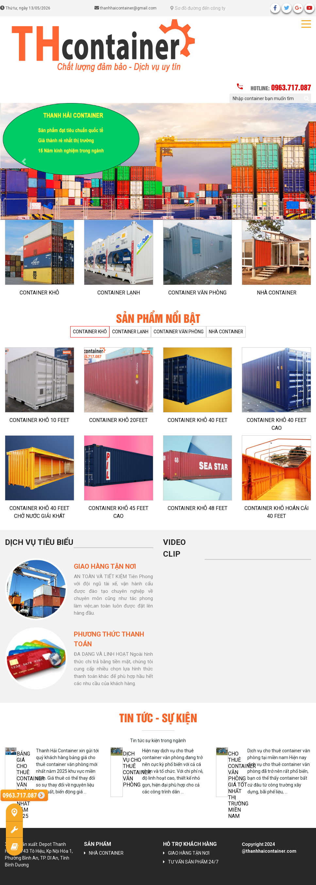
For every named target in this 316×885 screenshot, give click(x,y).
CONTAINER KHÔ (39, 293)
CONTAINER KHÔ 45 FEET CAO (118, 512)
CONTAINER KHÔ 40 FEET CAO (277, 424)
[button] (23, 161)
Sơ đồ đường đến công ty (197, 8)
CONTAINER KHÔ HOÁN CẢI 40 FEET (276, 512)
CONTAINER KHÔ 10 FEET (39, 420)
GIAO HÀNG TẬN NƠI (188, 853)
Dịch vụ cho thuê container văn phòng (137, 769)
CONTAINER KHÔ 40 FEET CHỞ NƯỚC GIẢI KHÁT (39, 512)
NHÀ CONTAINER (276, 293)
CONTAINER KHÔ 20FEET (118, 420)
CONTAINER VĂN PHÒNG (197, 293)
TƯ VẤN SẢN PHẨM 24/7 (193, 861)
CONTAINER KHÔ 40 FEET (197, 420)
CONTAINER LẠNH (118, 293)
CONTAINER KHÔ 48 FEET (197, 508)
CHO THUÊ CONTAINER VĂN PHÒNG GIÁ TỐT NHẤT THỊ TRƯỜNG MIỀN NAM (242, 785)
